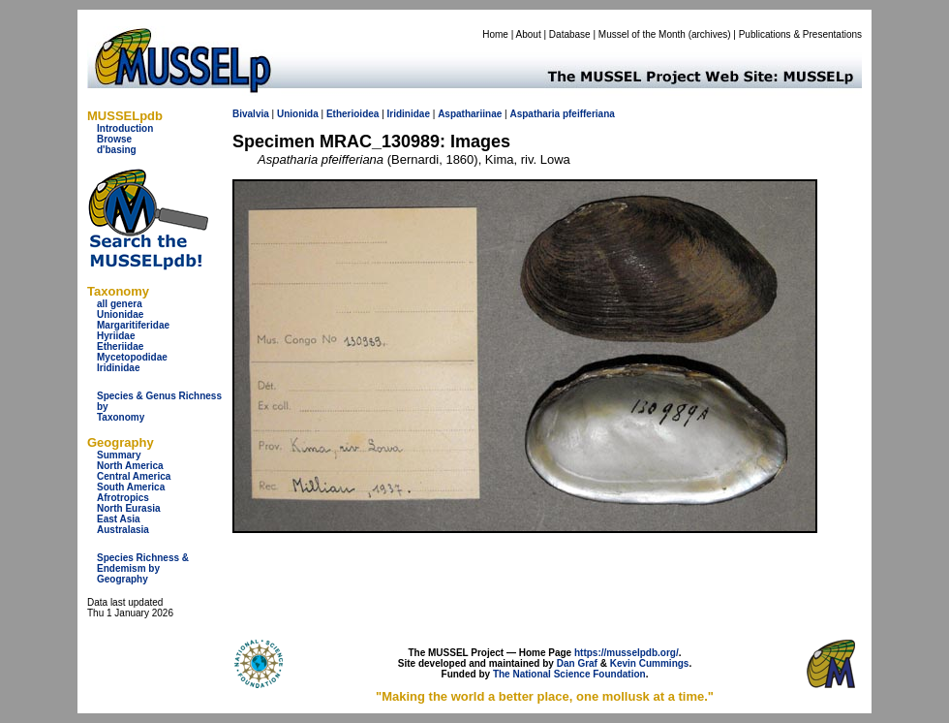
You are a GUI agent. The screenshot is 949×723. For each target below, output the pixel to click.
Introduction (125, 128)
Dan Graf (577, 663)
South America (131, 487)
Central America (133, 476)
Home (495, 34)
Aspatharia (534, 114)
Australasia (123, 529)
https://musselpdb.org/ (626, 652)
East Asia (118, 519)
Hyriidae (116, 335)
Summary (119, 455)
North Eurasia (129, 508)
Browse (114, 139)
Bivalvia (250, 114)
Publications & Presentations (800, 34)
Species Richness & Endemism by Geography (143, 568)
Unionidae (120, 314)
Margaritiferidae (133, 325)
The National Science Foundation (569, 674)
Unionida (298, 114)
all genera (119, 304)
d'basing (117, 149)
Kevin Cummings (649, 663)
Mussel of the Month (642, 34)
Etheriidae (120, 346)
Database (570, 34)
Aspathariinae (470, 114)
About (528, 34)
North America (130, 465)
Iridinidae (118, 367)
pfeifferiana (589, 114)
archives (709, 34)
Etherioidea (352, 114)
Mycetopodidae (132, 357)
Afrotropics (123, 497)
